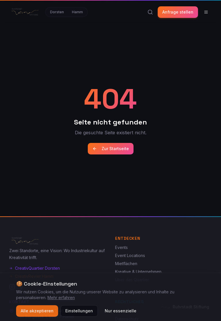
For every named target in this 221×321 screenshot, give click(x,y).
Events (121, 247)
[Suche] (150, 12)
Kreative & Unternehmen (138, 271)
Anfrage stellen (177, 12)
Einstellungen (79, 313)
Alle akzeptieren (37, 313)
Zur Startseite (110, 148)
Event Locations (130, 255)
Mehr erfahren (61, 300)
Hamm (77, 12)
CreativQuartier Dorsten (34, 268)
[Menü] (206, 12)
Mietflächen (126, 263)
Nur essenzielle (120, 313)
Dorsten (57, 12)
